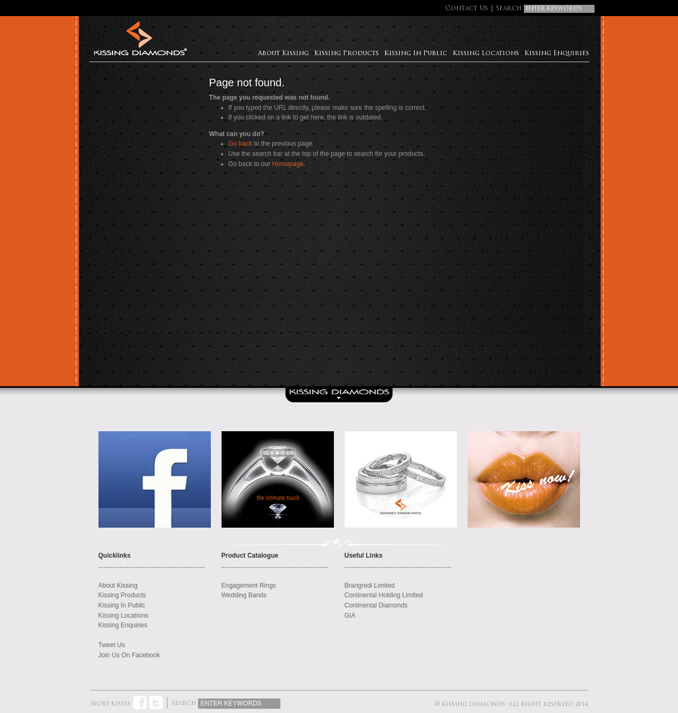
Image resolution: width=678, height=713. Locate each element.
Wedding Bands (244, 595)
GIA (350, 615)
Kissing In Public (415, 53)
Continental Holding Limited (384, 595)
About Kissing (283, 53)
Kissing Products (346, 53)
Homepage (288, 164)
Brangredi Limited (370, 585)
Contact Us (466, 8)
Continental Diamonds (376, 605)
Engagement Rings (249, 585)
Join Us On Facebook (129, 655)
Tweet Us (111, 645)
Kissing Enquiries (556, 53)
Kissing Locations (486, 53)
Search (509, 8)
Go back (240, 143)
